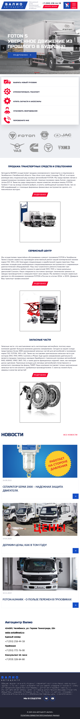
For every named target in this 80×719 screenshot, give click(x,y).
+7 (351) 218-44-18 (52, 3)
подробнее (20, 55)
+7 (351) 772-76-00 (15, 650)
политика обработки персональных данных (40, 715)
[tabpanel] (40, 42)
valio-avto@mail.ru (14, 632)
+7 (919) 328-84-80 (15, 659)
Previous (3, 48)
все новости (70, 435)
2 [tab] (42, 73)
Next (76, 48)
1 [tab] (35, 73)
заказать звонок (51, 6)
